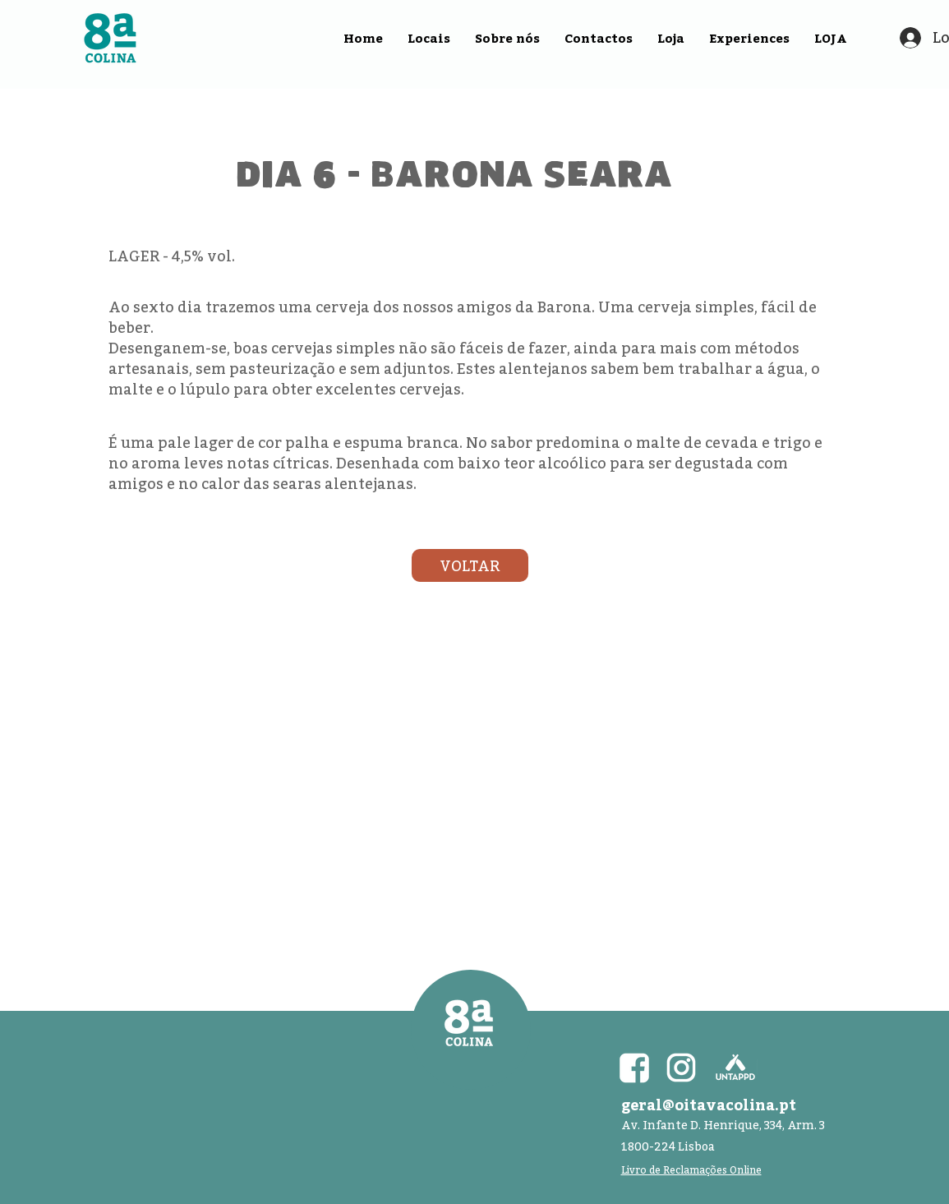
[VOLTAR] (470, 565)
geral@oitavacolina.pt (708, 1105)
